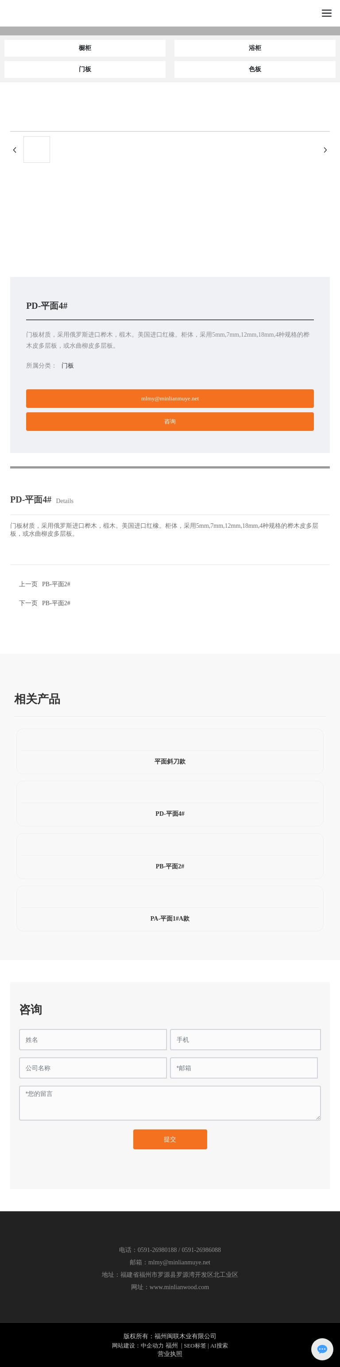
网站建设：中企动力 (138, 1345)
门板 (85, 69)
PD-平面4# (169, 813)
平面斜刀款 (170, 761)
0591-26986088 (201, 1250)
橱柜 (85, 48)
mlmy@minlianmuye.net (179, 1262)
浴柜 (255, 48)
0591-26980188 (157, 1250)
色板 (255, 69)
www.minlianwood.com (179, 1287)
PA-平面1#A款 (170, 918)
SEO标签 (195, 1345)
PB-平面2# (56, 603)
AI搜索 (219, 1345)
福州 (172, 1345)
